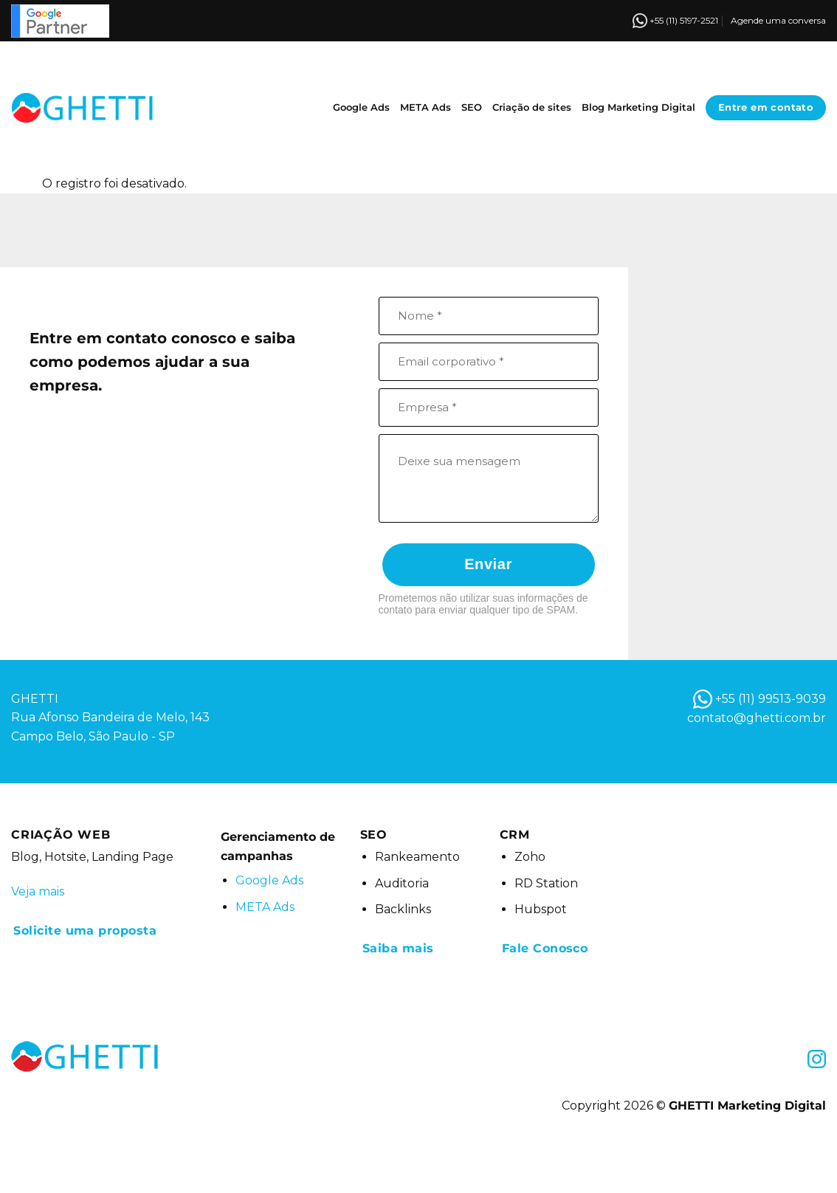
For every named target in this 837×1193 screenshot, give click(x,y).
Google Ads (361, 107)
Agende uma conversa (778, 20)
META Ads (425, 107)
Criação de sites (531, 107)
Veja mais (37, 891)
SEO (471, 107)
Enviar (488, 564)
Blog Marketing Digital (638, 107)
